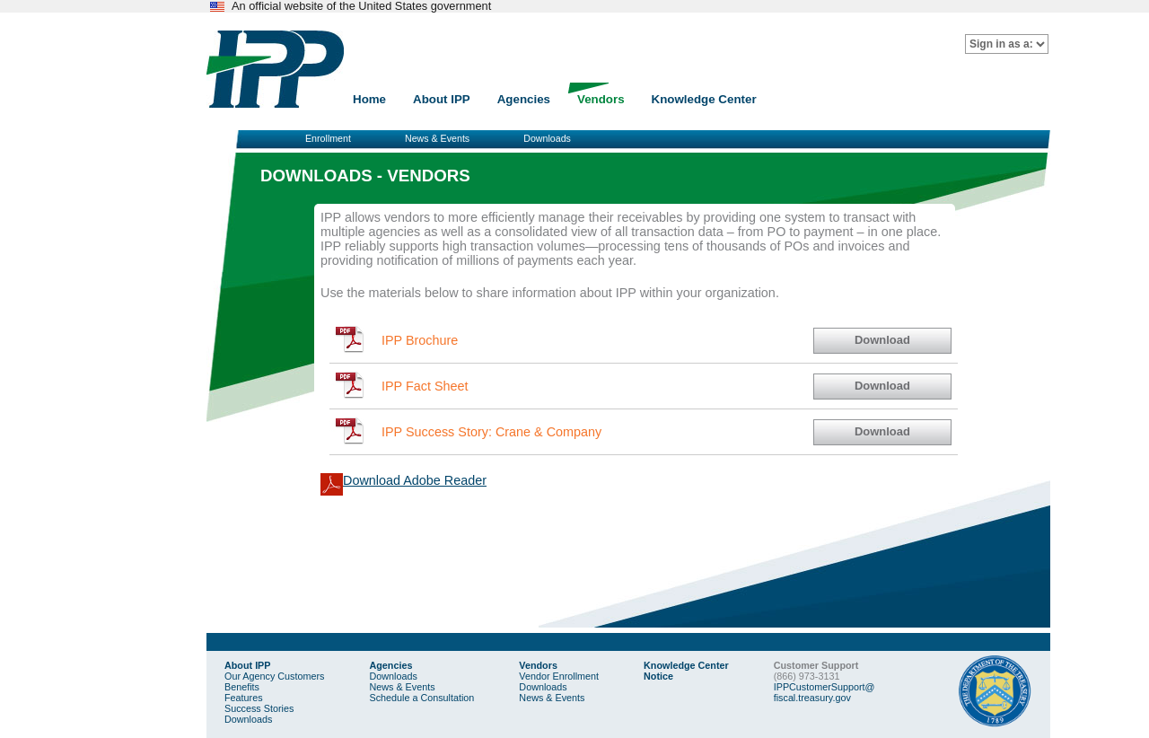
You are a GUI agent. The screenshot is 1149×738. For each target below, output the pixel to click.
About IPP (441, 99)
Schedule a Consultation (421, 697)
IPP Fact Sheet (425, 386)
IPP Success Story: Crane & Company (491, 432)
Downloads (547, 138)
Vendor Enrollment (559, 676)
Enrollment (328, 138)
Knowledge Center (704, 99)
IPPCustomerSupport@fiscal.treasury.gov (824, 692)
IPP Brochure (420, 340)
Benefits (241, 686)
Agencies (523, 99)
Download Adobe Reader (415, 480)
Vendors (601, 99)
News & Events (437, 138)
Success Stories (259, 708)
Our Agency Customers (274, 676)
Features (243, 697)
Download (882, 340)
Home (369, 99)
